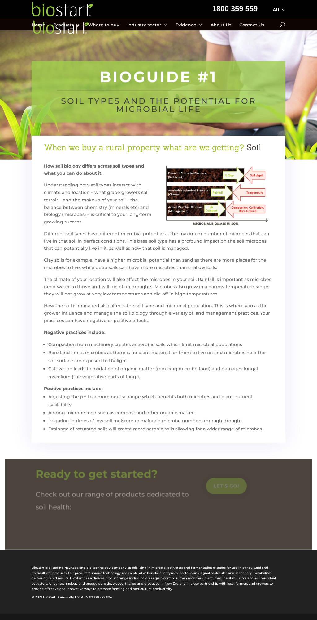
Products (63, 25)
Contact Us (251, 25)
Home (38, 25)
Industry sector (144, 25)
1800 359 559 (235, 10)
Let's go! (225, 487)
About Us (221, 25)
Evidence (186, 25)
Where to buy (103, 25)
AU (276, 9)
